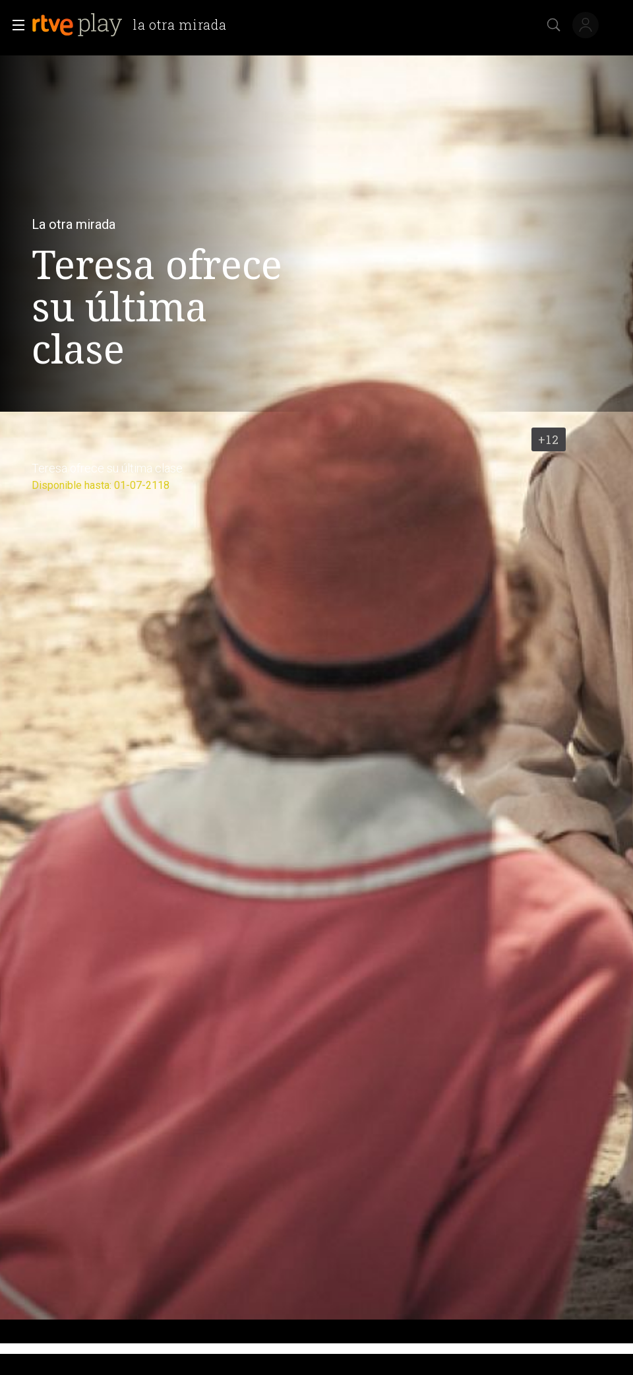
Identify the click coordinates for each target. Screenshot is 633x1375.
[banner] (134, 25)
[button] (14, 25)
